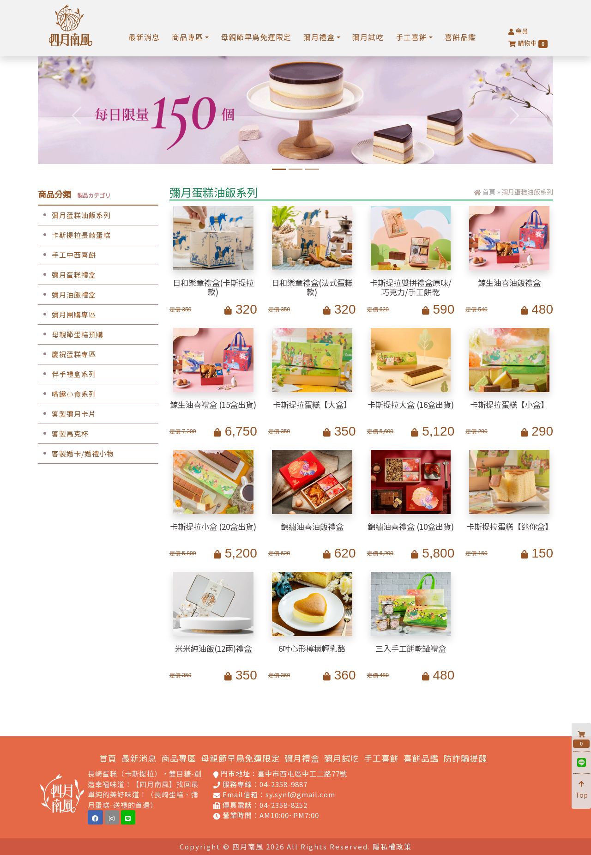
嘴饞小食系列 (67, 394)
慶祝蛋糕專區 (67, 354)
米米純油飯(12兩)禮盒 (213, 648)
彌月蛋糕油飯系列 (74, 215)
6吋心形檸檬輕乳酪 (311, 648)
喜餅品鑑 (460, 36)
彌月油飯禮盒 (67, 294)
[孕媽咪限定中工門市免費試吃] (295, 169)
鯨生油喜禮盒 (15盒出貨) (213, 404)
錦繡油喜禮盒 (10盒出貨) (411, 526)
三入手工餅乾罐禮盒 (410, 648)
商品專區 (178, 758)
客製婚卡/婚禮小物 (76, 453)
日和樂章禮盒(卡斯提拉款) (213, 287)
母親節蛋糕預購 (70, 334)
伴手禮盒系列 (67, 374)
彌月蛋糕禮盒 (67, 274)
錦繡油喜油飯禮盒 (312, 526)
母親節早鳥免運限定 (256, 36)
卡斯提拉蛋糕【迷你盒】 (509, 526)
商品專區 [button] (187, 36)
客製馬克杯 (63, 433)
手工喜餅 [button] (411, 36)
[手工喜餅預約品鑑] (312, 169)
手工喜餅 (381, 758)
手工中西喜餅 (67, 255)
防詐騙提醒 (465, 758)
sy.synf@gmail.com (300, 794)
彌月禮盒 (302, 758)
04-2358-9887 (283, 784)
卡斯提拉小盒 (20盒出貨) (213, 526)
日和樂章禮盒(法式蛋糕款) (312, 287)
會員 (518, 31)
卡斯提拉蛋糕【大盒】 (312, 404)
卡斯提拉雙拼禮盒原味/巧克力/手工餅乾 (411, 287)
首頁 (488, 191)
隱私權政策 (392, 846)
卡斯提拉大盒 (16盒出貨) (411, 404)
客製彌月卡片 (67, 413)
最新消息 (144, 36)
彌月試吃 (368, 36)
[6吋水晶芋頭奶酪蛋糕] (279, 169)
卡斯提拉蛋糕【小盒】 (509, 404)
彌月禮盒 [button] (319, 36)
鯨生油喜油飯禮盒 (509, 282)
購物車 (528, 43)
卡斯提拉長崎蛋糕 (74, 235)
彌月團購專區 (67, 314)
